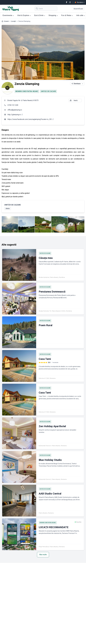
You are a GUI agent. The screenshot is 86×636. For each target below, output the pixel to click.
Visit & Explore (24, 15)
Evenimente (8, 15)
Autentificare (78, 9)
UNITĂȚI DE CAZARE (48, 91)
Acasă (6, 21)
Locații (13, 21)
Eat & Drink (39, 15)
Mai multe (43, 555)
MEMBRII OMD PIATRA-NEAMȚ (26, 91)
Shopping (53, 15)
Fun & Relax (67, 15)
